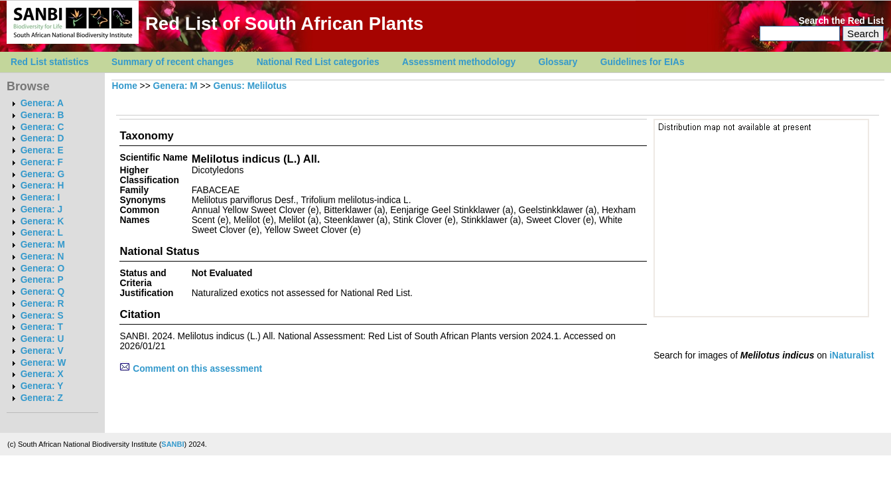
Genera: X (42, 374)
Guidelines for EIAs (642, 62)
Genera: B (42, 115)
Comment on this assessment (190, 369)
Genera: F (42, 162)
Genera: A (42, 103)
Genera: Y (42, 386)
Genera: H (42, 186)
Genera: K (42, 221)
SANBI (172, 444)
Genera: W (43, 363)
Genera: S (42, 316)
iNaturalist (851, 355)
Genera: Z (42, 398)
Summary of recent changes (172, 62)
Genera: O (42, 269)
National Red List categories (318, 62)
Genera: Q (42, 292)
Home (124, 86)
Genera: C (42, 127)
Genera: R (42, 304)
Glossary (558, 62)
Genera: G (42, 174)
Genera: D (42, 138)
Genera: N (42, 257)
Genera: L (42, 233)
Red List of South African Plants (284, 23)
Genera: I (40, 197)
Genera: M (43, 245)
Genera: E (42, 150)
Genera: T (42, 327)
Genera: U (42, 339)
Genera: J (41, 209)
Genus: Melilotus (250, 86)
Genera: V (42, 351)
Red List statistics (50, 62)
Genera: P (42, 280)
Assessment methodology (458, 62)
